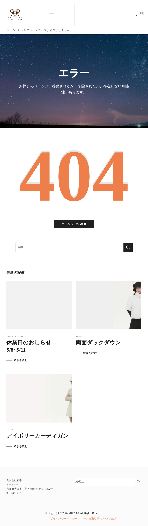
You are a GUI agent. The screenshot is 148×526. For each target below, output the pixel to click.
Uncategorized (17, 336)
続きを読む (20, 360)
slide (79, 336)
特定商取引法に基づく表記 (99, 518)
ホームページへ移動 (74, 224)
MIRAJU (74, 513)
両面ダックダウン (98, 343)
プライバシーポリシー (64, 518)
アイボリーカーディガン (37, 436)
